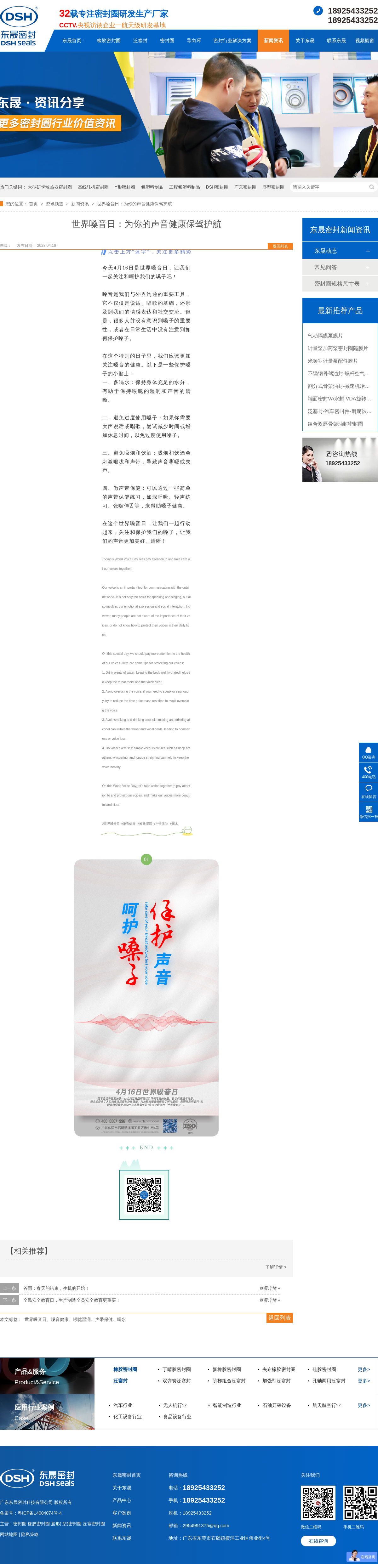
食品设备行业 (177, 1416)
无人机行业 (175, 1405)
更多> (364, 1369)
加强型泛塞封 (276, 1380)
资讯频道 (55, 203)
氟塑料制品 (152, 187)
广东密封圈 (245, 187)
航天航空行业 (326, 1405)
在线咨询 (318, 1541)
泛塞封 (140, 40)
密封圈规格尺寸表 (337, 283)
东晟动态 (325, 251)
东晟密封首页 (126, 1475)
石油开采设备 (277, 1405)
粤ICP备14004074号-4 (40, 1513)
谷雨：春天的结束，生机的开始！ (56, 1288)
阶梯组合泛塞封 (229, 1380)
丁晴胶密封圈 (177, 1369)
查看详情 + (269, 1288)
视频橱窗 (364, 40)
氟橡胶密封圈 (227, 1369)
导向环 (194, 40)
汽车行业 (122, 1405)
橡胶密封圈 (109, 40)
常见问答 (325, 267)
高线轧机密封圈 (93, 187)
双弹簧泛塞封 (177, 1380)
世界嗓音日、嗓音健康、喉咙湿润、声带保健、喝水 (75, 1319)
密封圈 (167, 40)
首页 (34, 203)
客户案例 (121, 1513)
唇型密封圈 (273, 187)
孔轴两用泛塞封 (329, 1380)
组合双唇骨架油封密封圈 (335, 426)
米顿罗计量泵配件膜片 (333, 363)
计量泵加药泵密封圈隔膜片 (338, 350)
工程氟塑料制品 (184, 187)
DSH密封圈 (217, 187)
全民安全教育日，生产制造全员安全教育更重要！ (71, 1300)
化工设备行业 (127, 1416)
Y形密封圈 (125, 187)
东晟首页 (71, 40)
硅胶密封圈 (324, 1369)
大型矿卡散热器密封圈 (50, 187)
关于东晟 (304, 40)
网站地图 (9, 1534)
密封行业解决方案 (232, 40)
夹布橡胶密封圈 (278, 1369)
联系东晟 (336, 40)
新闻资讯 (273, 40)
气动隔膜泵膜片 (325, 338)
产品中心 (121, 1500)
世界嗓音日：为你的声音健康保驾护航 (134, 203)
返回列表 (280, 246)
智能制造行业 (227, 1405)
